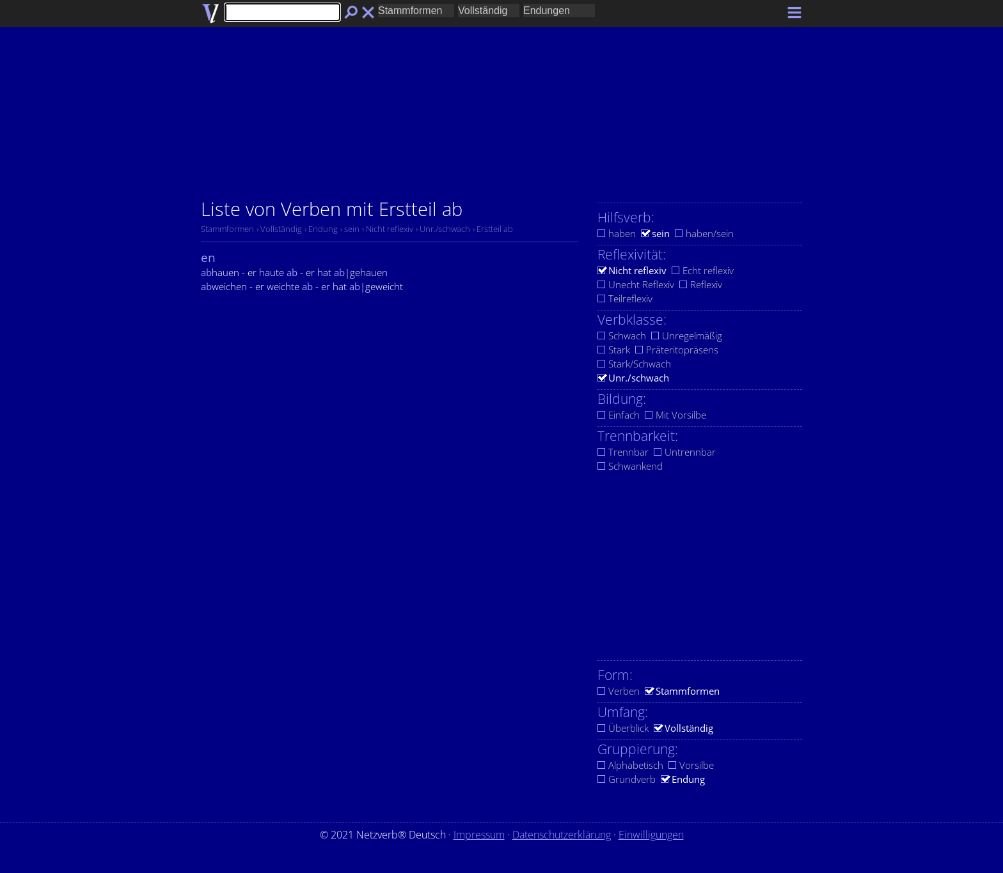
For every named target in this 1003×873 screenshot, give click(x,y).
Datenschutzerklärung (561, 835)
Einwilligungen (651, 835)
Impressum (479, 835)
